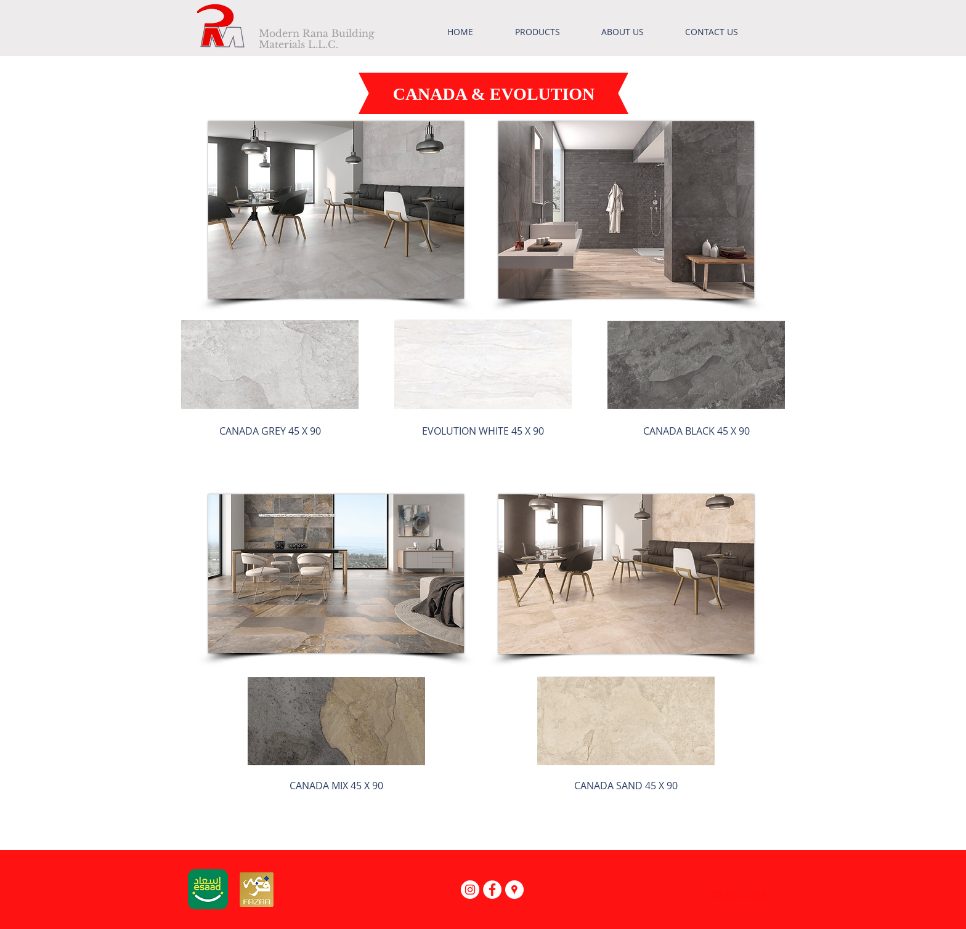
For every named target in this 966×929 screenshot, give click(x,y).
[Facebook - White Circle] (492, 889)
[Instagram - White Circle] (470, 889)
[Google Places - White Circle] (514, 889)
